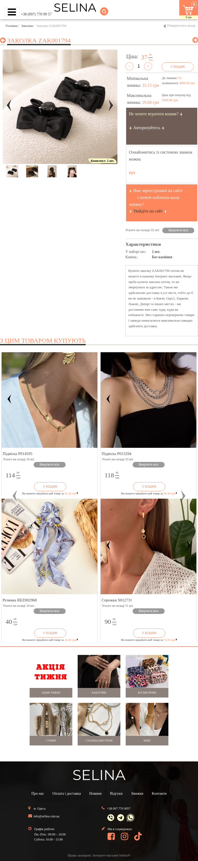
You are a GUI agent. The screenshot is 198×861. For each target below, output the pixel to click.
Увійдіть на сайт (148, 211)
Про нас (37, 794)
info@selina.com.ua (46, 816)
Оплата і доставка (67, 794)
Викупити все (178, 230)
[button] (15, 496)
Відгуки (116, 794)
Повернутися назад (181, 25)
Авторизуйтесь (146, 127)
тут (132, 172)
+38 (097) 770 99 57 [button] (36, 14)
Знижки (137, 794)
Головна (12, 26)
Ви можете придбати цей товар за (50, 493)
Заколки (27, 26)
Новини (95, 794)
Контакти (159, 794)
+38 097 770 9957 (118, 808)
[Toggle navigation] (11, 12)
